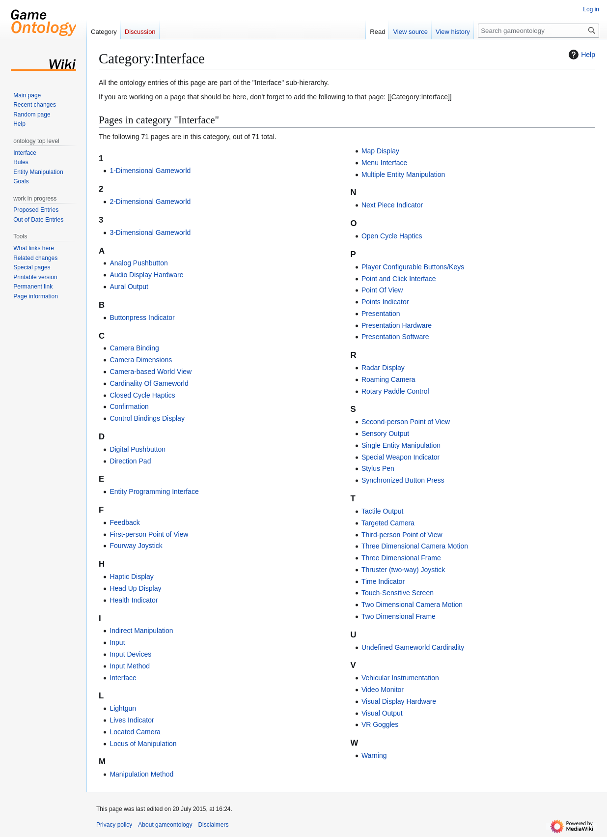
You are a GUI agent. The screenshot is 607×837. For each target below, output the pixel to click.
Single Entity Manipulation (401, 445)
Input (117, 642)
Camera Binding (134, 348)
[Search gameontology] (538, 31)
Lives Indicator (132, 720)
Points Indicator (385, 302)
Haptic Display (131, 576)
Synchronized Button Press (402, 480)
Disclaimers (213, 824)
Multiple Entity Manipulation (403, 174)
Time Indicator (383, 581)
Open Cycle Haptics (391, 236)
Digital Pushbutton (138, 449)
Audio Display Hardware (146, 275)
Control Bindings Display (147, 418)
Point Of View (382, 290)
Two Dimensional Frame (398, 616)
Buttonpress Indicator (142, 317)
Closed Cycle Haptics (142, 395)
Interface (123, 678)
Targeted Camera (387, 523)
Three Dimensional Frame (401, 558)
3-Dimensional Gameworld (150, 232)
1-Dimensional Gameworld (150, 170)
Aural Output (129, 286)
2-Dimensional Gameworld (150, 201)
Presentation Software (395, 337)
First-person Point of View (149, 534)
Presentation (380, 313)
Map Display (380, 151)
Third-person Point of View (401, 535)
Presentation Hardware (396, 325)
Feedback (124, 522)
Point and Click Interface (398, 279)
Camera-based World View (151, 371)
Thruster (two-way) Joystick (403, 570)
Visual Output (382, 713)
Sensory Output (385, 433)
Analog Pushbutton (138, 263)
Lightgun (123, 708)
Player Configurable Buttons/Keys (412, 267)
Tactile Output (382, 511)
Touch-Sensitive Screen (397, 593)
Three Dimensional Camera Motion (414, 546)
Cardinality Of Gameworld (149, 383)
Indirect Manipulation (141, 631)
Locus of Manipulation (143, 744)
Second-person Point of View (405, 422)
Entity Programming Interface (154, 491)
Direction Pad (130, 461)
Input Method (130, 666)
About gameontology (165, 824)
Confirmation (129, 406)
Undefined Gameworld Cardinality (412, 647)
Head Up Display (135, 588)
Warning (374, 755)
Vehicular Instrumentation (400, 678)
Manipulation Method (141, 774)
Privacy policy (114, 824)
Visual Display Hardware (398, 701)
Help (580, 54)
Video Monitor (382, 689)
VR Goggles (379, 724)
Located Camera (135, 732)
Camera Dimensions (141, 360)
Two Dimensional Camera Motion (412, 604)
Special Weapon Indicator (400, 457)
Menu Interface (384, 163)
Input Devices (130, 654)
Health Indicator (134, 600)
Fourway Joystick (136, 545)
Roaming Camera (388, 379)
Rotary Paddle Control (395, 391)
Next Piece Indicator (392, 205)
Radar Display (383, 368)
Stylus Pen (377, 468)
